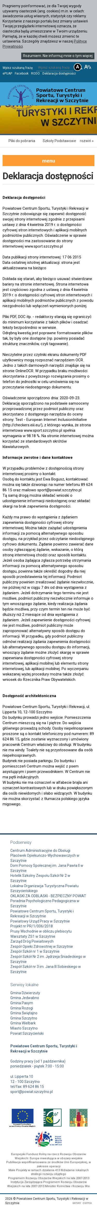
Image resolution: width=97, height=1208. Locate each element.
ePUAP (7, 73)
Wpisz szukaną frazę (18, 68)
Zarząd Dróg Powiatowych (32, 941)
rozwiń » (87, 141)
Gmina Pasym (21, 1003)
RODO (35, 73)
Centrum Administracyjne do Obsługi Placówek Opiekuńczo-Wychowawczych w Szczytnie (44, 855)
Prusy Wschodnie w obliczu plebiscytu (41, 931)
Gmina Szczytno (23, 1018)
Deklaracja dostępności (59, 73)
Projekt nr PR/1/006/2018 (31, 926)
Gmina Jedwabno (24, 998)
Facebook (21, 73)
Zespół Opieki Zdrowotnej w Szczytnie (41, 946)
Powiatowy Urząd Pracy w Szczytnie (40, 921)
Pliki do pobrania (22, 141)
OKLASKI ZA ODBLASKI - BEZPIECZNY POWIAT (48, 896)
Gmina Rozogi (21, 1008)
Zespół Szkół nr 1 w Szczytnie (34, 951)
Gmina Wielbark (23, 1023)
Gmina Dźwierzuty (25, 993)
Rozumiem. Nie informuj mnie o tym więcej (58, 56)
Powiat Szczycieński (27, 1033)
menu (48, 161)
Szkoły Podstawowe (59, 141)
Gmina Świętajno (24, 1013)
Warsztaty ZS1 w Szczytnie (32, 936)
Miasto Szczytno (24, 1028)
